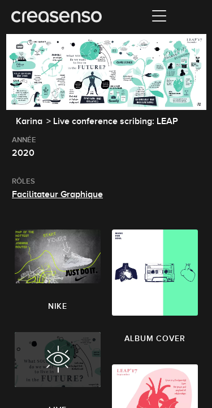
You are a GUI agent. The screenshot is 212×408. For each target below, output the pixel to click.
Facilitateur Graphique (57, 194)
